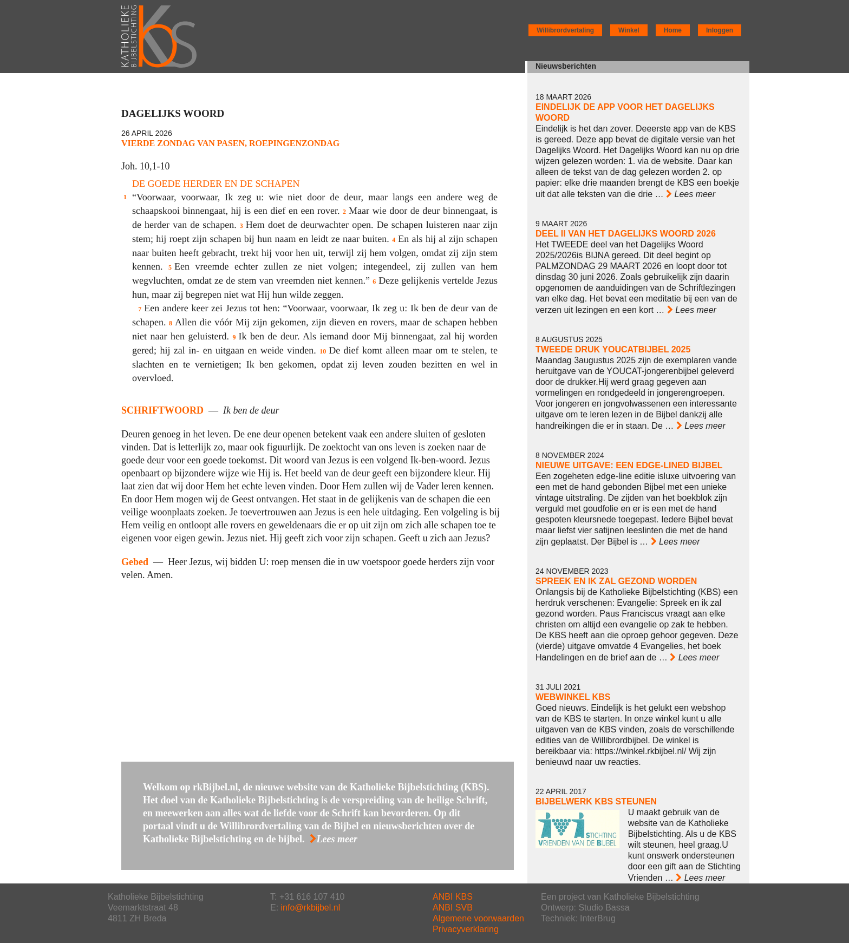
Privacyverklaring (466, 929)
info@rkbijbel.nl (311, 907)
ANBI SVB (453, 907)
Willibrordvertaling (565, 30)
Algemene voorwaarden (478, 918)
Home (673, 30)
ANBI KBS (453, 896)
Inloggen (719, 30)
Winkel (628, 30)
